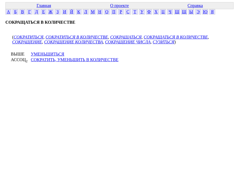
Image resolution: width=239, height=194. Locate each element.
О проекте (119, 5)
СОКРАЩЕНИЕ (27, 42)
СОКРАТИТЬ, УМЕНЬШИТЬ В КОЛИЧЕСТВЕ (74, 59)
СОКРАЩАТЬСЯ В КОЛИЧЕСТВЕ (176, 37)
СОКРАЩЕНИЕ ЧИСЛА (127, 42)
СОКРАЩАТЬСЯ (126, 37)
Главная (43, 5)
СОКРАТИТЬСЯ (28, 37)
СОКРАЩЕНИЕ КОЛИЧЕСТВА (73, 42)
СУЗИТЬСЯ (163, 42)
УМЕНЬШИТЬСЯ (47, 54)
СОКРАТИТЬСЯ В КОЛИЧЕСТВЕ (76, 37)
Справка (195, 5)
